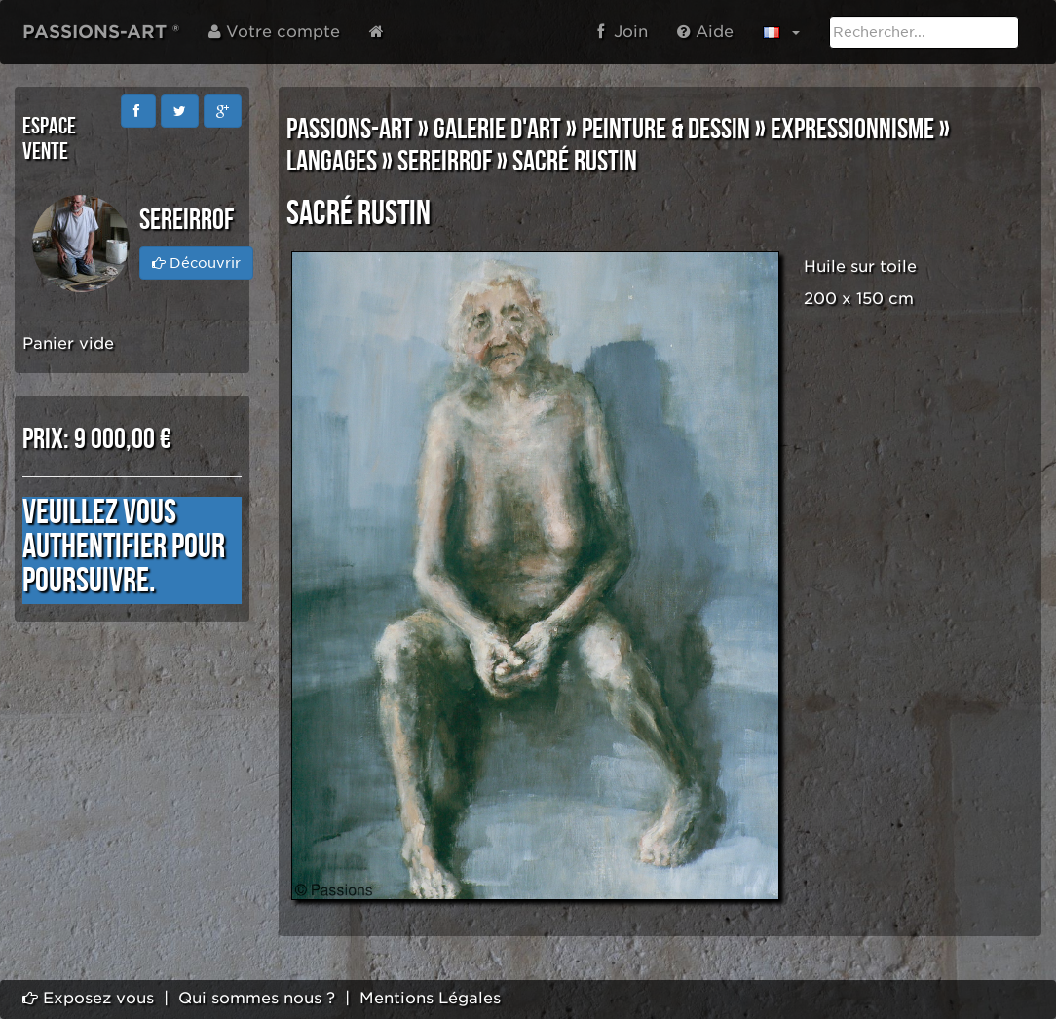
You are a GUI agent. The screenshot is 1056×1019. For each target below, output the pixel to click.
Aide (705, 31)
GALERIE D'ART (497, 129)
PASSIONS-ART (349, 129)
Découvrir (196, 263)
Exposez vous (88, 998)
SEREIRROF (444, 161)
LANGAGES (331, 161)
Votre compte (274, 31)
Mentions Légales (430, 998)
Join (622, 31)
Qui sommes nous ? (256, 998)
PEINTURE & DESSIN (666, 129)
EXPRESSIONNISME (852, 129)
